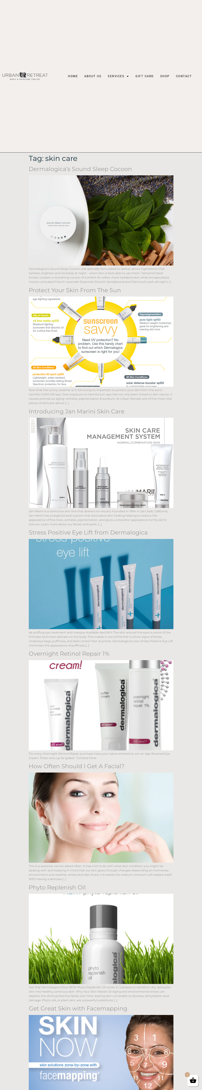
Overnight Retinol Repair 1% (69, 653)
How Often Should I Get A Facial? (76, 766)
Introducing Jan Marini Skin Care (76, 411)
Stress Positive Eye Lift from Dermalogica (88, 532)
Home (73, 76)
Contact (184, 76)
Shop (165, 76)
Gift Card (144, 76)
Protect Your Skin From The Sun (75, 290)
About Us (92, 76)
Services (118, 76)
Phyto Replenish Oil (57, 887)
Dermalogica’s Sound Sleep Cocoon (80, 168)
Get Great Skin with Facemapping (78, 1008)
